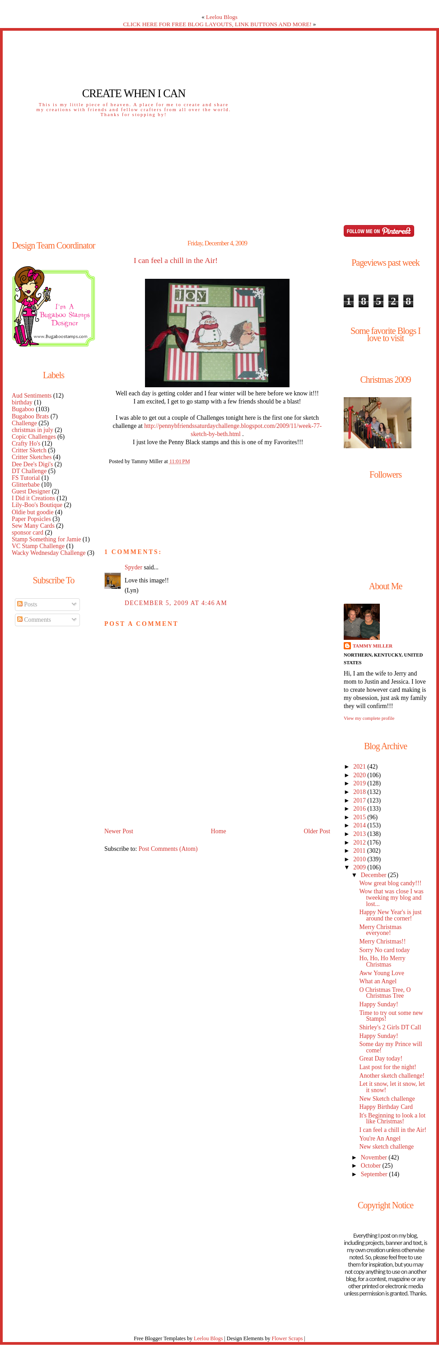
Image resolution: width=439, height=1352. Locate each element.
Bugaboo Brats (30, 416)
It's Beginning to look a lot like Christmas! (392, 1118)
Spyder (133, 567)
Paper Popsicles (31, 519)
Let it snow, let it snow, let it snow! (392, 1087)
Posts (27, 604)
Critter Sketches (31, 457)
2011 (360, 850)
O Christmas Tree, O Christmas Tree (385, 993)
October (372, 1165)
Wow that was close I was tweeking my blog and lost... (391, 897)
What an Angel (378, 981)
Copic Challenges (34, 436)
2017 (360, 800)
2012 (360, 842)
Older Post (317, 831)
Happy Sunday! (378, 1004)
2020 (360, 775)
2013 (360, 834)
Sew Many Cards (33, 525)
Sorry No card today (384, 950)
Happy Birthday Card (386, 1106)
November (375, 1157)
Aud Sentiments (31, 395)
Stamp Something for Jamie (46, 539)
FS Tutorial (26, 477)
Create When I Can (133, 93)
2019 (360, 783)
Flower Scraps (287, 1338)
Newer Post (118, 831)
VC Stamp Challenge (38, 546)
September (375, 1174)
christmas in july (32, 430)
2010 (360, 859)
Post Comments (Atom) (168, 848)
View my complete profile (369, 718)
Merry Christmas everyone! (380, 930)
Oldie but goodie (33, 512)
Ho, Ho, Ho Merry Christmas (382, 961)
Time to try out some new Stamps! (391, 1016)
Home (218, 831)
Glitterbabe (26, 484)
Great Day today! (380, 1058)
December (374, 875)
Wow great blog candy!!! (390, 883)
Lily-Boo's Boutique (37, 505)
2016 (360, 808)
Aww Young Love (381, 973)
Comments (34, 619)
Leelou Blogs (222, 17)
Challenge (24, 423)
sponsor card (27, 532)
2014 (360, 825)
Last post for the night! (387, 1067)
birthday (22, 402)
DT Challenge (29, 471)
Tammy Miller (372, 645)
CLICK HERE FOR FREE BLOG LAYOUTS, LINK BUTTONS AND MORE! (217, 24)
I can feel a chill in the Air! (176, 260)
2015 (360, 817)
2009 (360, 867)
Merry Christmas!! (382, 941)
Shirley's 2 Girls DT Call (390, 1027)
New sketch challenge (386, 1146)
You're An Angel (379, 1138)
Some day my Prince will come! (390, 1047)
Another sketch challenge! (391, 1075)
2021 (360, 766)
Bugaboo (23, 409)
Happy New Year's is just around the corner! (390, 915)
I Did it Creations (33, 498)
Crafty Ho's (26, 443)
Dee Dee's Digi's (32, 464)
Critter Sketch (29, 450)
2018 (360, 792)
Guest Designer (31, 491)
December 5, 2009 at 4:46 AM (176, 603)
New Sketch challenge (387, 1098)
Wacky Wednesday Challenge (48, 552)
